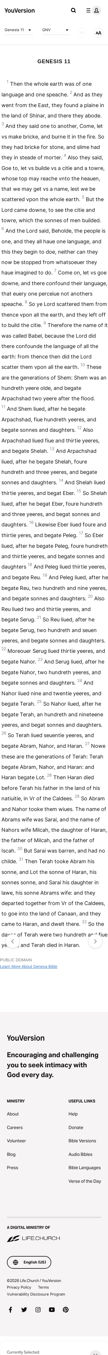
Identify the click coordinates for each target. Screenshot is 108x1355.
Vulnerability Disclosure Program (36, 1294)
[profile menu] (92, 10)
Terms (43, 1287)
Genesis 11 (19, 30)
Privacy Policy (19, 1287)
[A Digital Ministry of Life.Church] (54, 1230)
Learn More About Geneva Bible (28, 966)
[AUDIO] (82, 32)
